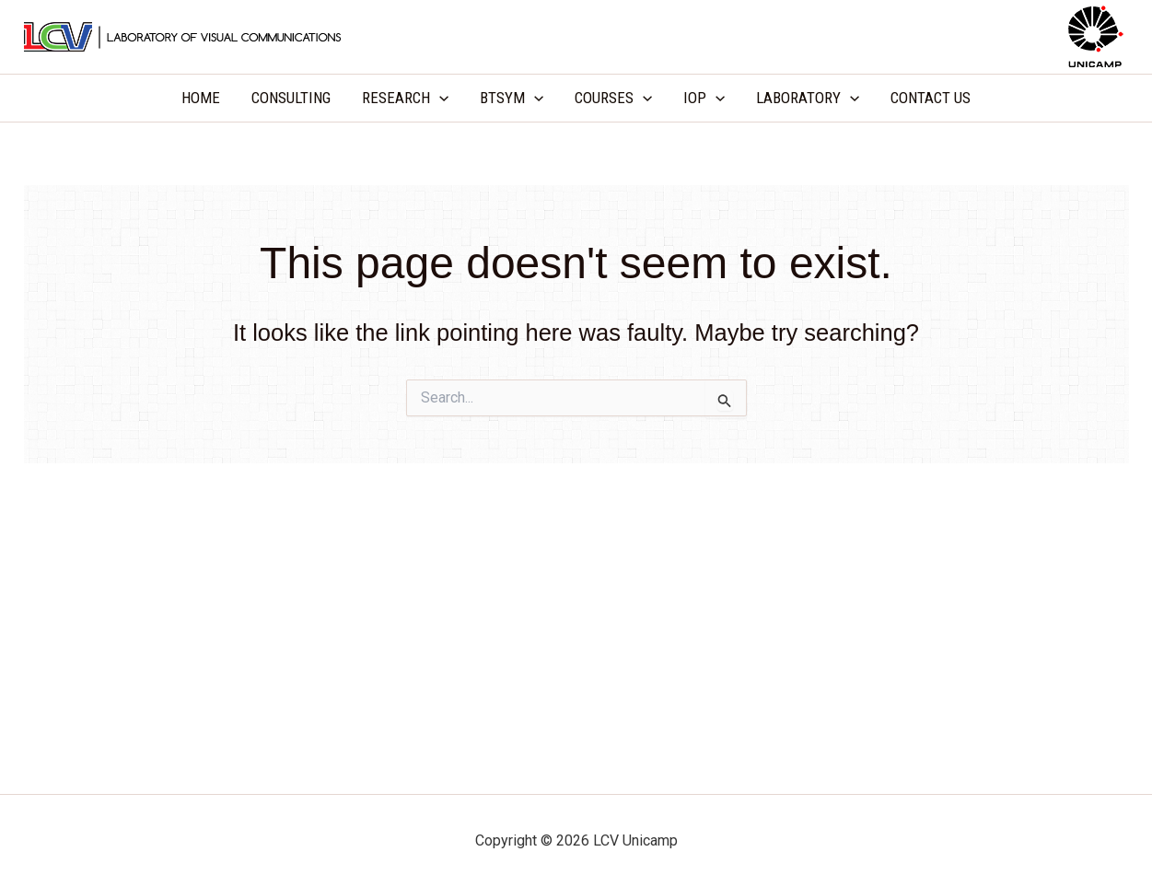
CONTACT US (930, 97)
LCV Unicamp (576, 36)
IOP (704, 98)
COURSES (613, 98)
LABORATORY (807, 98)
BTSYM (511, 98)
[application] (439, 98)
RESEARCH (405, 98)
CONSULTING (291, 97)
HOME (200, 97)
